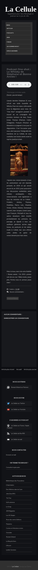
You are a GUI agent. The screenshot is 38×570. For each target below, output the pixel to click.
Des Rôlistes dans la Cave (14, 489)
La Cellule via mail (14, 439)
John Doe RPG (10, 493)
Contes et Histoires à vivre (14, 528)
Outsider (9, 532)
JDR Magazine (10, 511)
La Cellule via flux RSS (16, 433)
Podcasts (10, 33)
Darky (29, 566)
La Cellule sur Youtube (16, 409)
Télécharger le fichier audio (16, 92)
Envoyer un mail (11, 455)
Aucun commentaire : (17, 292)
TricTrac (8, 498)
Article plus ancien (30, 369)
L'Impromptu (10, 485)
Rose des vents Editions (13, 519)
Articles (10, 28)
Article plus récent (8, 369)
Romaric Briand (11, 537)
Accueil (19, 369)
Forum (9, 42)
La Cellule (20, 9)
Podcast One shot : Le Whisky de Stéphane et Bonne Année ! (19, 73)
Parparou (9, 524)
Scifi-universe (10, 502)
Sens (8, 37)
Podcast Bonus (12, 298)
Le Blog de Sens (11, 541)
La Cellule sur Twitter (16, 403)
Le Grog (8, 506)
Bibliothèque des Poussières (15, 481)
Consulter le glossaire (13, 467)
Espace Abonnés (12, 51)
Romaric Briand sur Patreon (17, 387)
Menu (8, 25)
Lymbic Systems (11, 550)
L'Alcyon (8, 545)
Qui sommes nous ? (13, 46)
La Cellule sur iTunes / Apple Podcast (18, 426)
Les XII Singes (10, 515)
